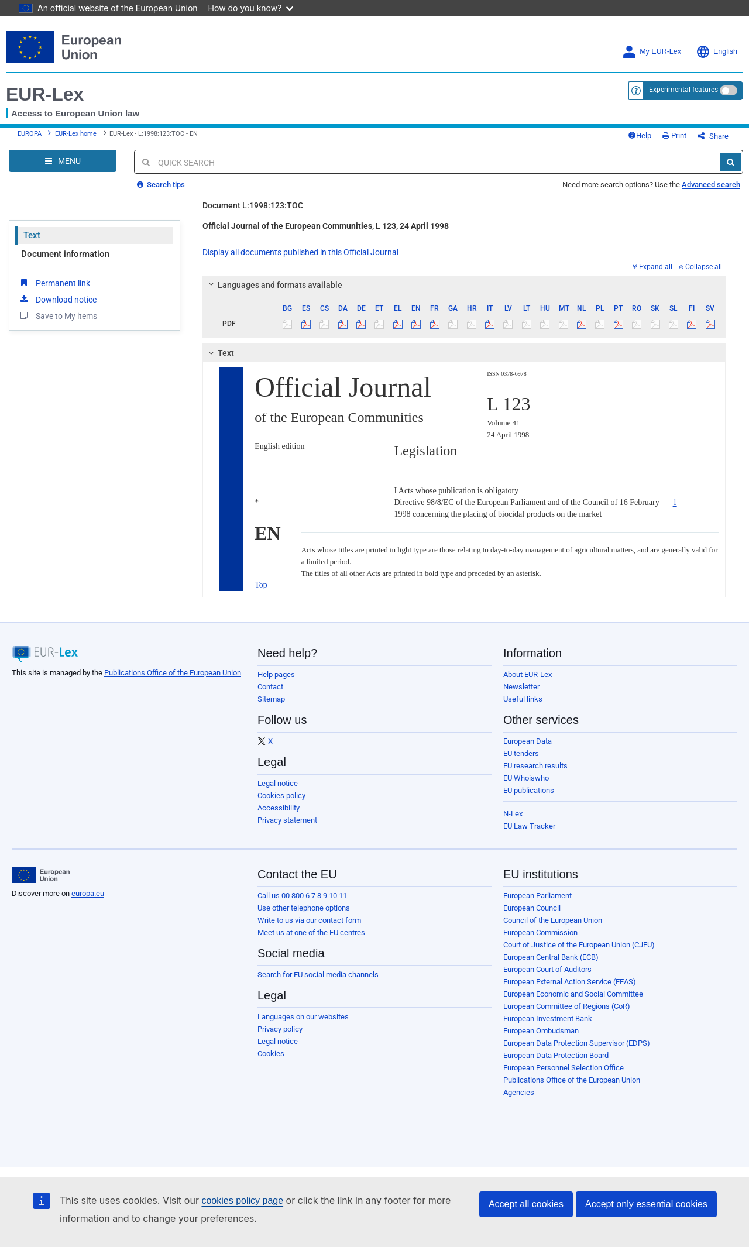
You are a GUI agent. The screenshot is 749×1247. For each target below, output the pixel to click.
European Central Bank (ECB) (551, 957)
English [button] (716, 51)
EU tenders (521, 753)
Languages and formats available (274, 285)
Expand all (652, 267)
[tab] (464, 285)
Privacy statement (287, 820)
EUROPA (30, 134)
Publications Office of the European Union (172, 672)
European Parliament (537, 895)
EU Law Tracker (529, 826)
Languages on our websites (303, 1016)
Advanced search (711, 184)
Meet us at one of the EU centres (311, 932)
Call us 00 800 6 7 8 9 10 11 (302, 895)
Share (713, 136)
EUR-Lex (45, 94)
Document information (65, 254)
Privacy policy (280, 1029)
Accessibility (278, 807)
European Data (527, 741)
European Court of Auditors (547, 969)
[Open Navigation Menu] (62, 161)
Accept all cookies (526, 1204)
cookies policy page (242, 1200)
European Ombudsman (541, 1030)
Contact (270, 686)
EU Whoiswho (526, 778)
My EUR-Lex (651, 51)
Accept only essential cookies (646, 1204)
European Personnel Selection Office (563, 1067)
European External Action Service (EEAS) (569, 981)
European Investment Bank (547, 1018)
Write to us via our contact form (309, 920)
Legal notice (277, 783)
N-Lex (513, 813)
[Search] (730, 162)
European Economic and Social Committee (573, 994)
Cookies (270, 1053)
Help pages (276, 674)
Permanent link (54, 282)
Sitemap (271, 699)
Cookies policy (281, 795)
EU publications (528, 790)
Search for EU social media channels (318, 974)
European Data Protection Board (556, 1055)
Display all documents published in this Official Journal (300, 252)
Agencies (518, 1092)
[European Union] (41, 875)
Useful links (522, 699)
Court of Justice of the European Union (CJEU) (579, 944)
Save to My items (57, 315)
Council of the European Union (552, 920)
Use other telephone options (303, 908)
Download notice (57, 299)
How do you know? (251, 8)
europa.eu (87, 893)
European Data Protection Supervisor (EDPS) (576, 1043)
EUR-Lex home (76, 134)
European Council (532, 908)
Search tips (161, 184)
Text (31, 235)
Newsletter (521, 686)
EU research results (535, 765)
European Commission (540, 932)
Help (639, 135)
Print (674, 135)
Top (261, 584)
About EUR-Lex (527, 674)
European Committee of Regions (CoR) (566, 1006)
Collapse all (700, 267)
